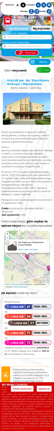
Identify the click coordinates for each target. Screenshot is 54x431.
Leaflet (7, 284)
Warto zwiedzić (19, 87)
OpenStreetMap (17, 284)
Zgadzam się (44, 388)
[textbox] (27, 37)
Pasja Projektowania (20, 287)
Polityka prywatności (22, 388)
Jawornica (35, 87)
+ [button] (7, 234)
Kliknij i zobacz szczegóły (27, 250)
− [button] (7, 238)
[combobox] (27, 37)
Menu (43, 62)
